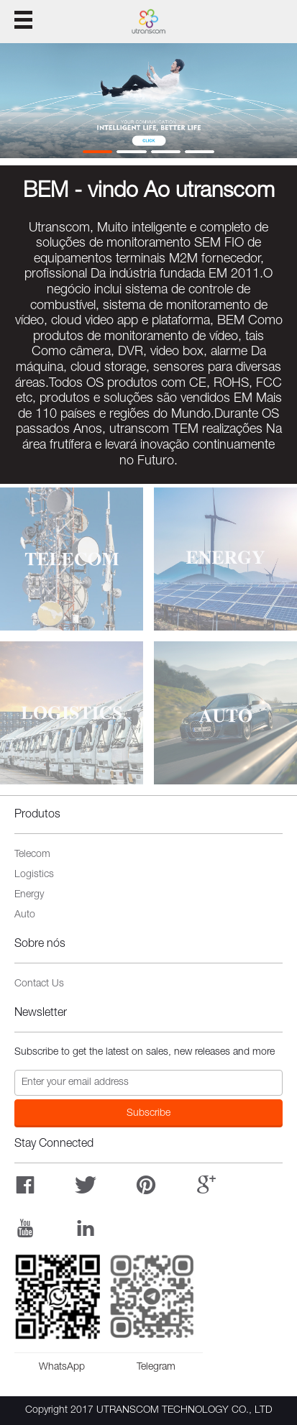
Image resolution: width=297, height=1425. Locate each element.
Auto (24, 915)
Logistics (34, 875)
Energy (29, 895)
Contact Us (39, 984)
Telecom (32, 855)
